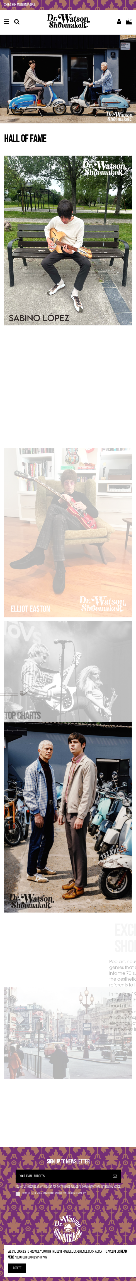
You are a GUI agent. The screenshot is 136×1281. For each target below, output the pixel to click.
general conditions (45, 1193)
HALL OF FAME (25, 139)
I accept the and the (54, 1193)
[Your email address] (62, 1176)
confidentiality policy (74, 1193)
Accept (17, 1268)
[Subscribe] (115, 1176)
